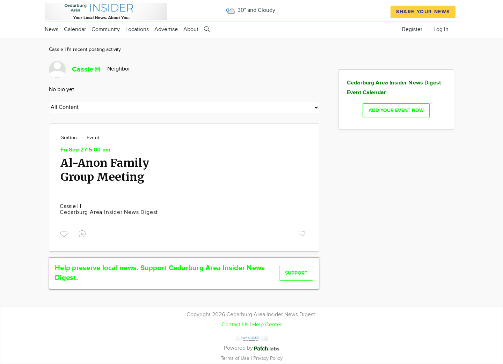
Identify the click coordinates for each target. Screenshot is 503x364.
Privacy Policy (268, 358)
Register (412, 29)
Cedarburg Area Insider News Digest (109, 212)
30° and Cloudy (250, 10)
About (190, 29)
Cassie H (70, 206)
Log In (441, 29)
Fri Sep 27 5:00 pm (85, 150)
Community (106, 29)
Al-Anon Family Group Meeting (104, 170)
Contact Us (234, 324)
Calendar (75, 29)
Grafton (68, 138)
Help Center (267, 324)
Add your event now (396, 110)
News (51, 29)
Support (296, 273)
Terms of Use (236, 358)
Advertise (166, 29)
